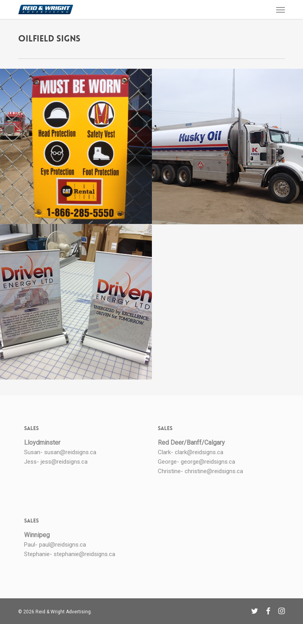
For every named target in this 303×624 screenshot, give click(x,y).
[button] (280, 9)
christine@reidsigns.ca (214, 471)
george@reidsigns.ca (208, 461)
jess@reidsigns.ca (64, 461)
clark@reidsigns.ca (199, 452)
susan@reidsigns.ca (70, 452)
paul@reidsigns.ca (62, 544)
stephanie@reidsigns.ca (84, 554)
